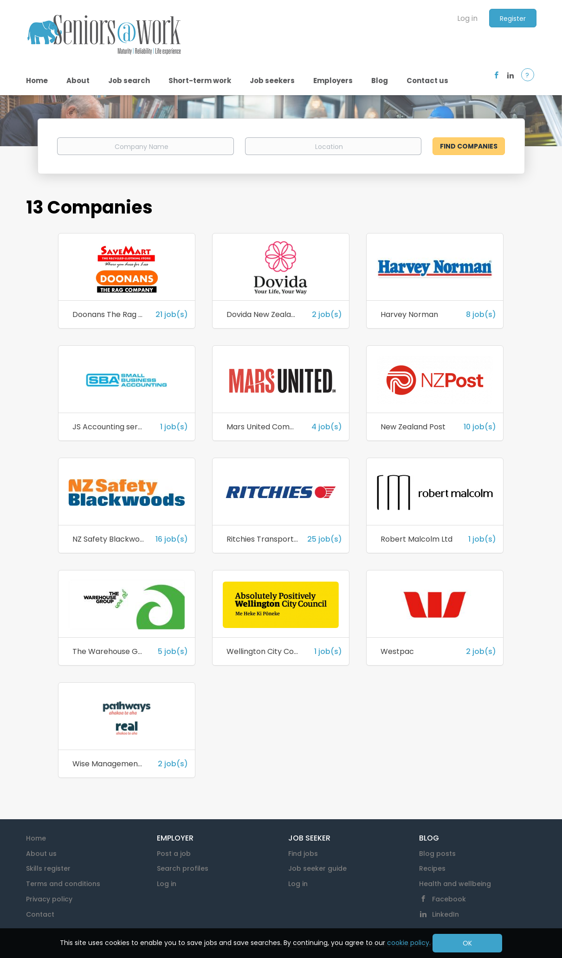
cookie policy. (409, 942)
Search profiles (182, 868)
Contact (40, 914)
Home (36, 838)
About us (41, 853)
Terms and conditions (63, 883)
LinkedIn (445, 914)
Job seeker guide (317, 868)
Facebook (449, 899)
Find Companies (468, 146)
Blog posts (437, 853)
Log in (467, 18)
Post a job (174, 853)
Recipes (432, 868)
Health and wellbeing (455, 883)
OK (467, 943)
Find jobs (303, 853)
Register (513, 18)
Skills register (48, 868)
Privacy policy (49, 899)
